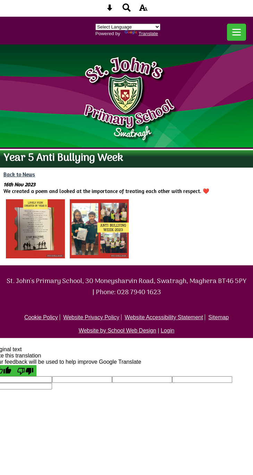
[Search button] (126, 10)
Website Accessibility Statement (164, 317)
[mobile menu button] (236, 32)
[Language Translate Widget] (127, 27)
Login (167, 330)
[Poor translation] (25, 370)
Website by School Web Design (118, 330)
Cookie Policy (41, 317)
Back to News (19, 174)
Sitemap (218, 317)
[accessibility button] (143, 10)
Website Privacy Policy (91, 317)
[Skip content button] (109, 10)
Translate (141, 33)
